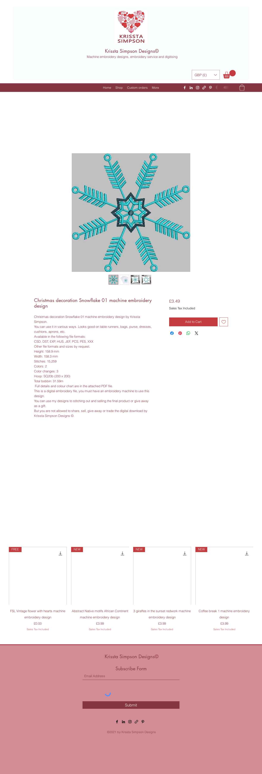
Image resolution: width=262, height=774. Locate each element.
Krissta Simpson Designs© (132, 51)
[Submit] (131, 705)
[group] (131, 592)
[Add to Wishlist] (223, 321)
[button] (206, 75)
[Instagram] (197, 87)
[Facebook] (184, 87)
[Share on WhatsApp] (188, 333)
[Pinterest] (210, 87)
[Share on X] (196, 333)
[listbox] (206, 75)
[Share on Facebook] (172, 333)
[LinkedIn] (191, 87)
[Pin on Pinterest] (180, 333)
